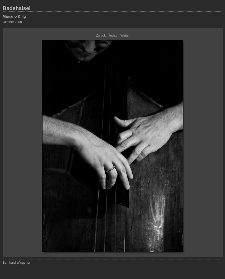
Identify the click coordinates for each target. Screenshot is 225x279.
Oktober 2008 (12, 22)
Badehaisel (17, 8)
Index (113, 35)
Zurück (101, 35)
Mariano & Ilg (14, 16)
